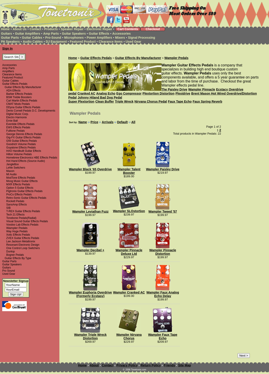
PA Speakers (10, 41)
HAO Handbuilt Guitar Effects (23, 150)
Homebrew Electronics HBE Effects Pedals (31, 157)
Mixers (120, 37)
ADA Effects (13, 90)
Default (122, 122)
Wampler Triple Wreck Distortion (90, 336)
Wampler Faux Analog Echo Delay (162, 294)
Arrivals (107, 122)
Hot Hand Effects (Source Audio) (25, 161)
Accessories (121, 33)
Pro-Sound (53, 37)
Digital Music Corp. (17, 114)
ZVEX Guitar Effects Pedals (22, 238)
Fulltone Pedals (15, 130)
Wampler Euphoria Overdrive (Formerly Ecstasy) (90, 294)
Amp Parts (51, 33)
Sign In (7, 48)
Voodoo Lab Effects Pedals (22, 224)
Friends (169, 365)
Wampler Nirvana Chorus (129, 336)
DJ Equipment (56, 41)
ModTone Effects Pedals (20, 177)
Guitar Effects (99, 33)
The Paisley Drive (174, 89)
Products (51, 29)
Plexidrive (182, 93)
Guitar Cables (32, 37)
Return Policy (151, 365)
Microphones (74, 37)
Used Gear (133, 41)
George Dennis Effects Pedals (24, 134)
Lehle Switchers (15, 167)
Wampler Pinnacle (201, 89)
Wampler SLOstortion (129, 211)
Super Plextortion (81, 101)
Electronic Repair (99, 29)
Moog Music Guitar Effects (22, 181)
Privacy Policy (127, 365)
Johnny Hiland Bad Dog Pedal (100, 97)
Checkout (153, 29)
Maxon (10, 171)
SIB (8, 207)
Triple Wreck (124, 101)
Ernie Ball (12, 120)
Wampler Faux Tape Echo (162, 336)
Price (94, 122)
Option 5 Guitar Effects (19, 187)
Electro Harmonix (16, 117)
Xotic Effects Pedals (18, 234)
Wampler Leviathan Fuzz (90, 211)
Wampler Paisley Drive (162, 169)
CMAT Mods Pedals (18, 104)
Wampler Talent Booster (128, 171)
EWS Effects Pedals (18, 127)
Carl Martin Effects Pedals (21, 100)
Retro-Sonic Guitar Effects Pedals (26, 197)
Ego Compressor (129, 93)
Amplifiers (8, 71)
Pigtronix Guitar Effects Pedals (24, 191)
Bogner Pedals (15, 254)
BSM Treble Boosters (18, 97)
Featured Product (83, 41)
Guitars (6, 33)
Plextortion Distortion (158, 93)
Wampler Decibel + (90, 250)
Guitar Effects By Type (18, 258)
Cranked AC (86, 93)
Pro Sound (8, 270)
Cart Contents (127, 29)
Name (82, 122)
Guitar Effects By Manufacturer (23, 87)
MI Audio (11, 174)
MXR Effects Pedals (18, 184)
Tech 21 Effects (15, 214)
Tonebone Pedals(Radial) (21, 218)
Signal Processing (141, 37)
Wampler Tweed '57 (162, 211)
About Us (20, 29)
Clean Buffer (104, 101)
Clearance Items (111, 41)
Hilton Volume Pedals (19, 154)
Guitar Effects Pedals (14, 83)
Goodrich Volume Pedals (21, 144)
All (133, 122)
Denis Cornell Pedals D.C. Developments (30, 110)
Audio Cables (33, 41)
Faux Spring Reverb (207, 101)
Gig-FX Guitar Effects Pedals (23, 137)
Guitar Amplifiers (27, 33)
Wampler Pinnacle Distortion (162, 252)
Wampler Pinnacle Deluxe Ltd (129, 252)
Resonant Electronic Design (22, 244)
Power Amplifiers (99, 37)
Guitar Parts (10, 37)
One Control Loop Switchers (23, 248)
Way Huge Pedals (17, 231)
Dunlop (10, 251)
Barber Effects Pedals (19, 93)
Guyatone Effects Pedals (21, 147)
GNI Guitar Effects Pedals (21, 140)
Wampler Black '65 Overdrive (90, 169)
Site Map (184, 365)
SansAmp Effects (16, 204)
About (94, 365)
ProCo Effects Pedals (19, 194)
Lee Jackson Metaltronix (20, 241)
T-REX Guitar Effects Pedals (23, 211)
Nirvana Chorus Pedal (150, 101)
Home (5, 29)
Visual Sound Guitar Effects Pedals (27, 221)
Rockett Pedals (15, 201)
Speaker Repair (72, 29)
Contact (35, 29)
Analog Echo (105, 93)
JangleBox (12, 164)
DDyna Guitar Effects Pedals (23, 107)
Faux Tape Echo (180, 101)
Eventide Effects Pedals (20, 124)
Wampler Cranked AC (129, 292)
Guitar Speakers (74, 33)
